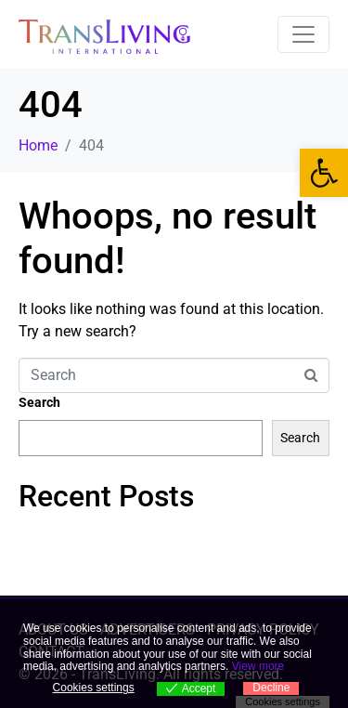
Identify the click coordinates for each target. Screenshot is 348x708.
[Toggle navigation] (303, 34)
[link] (324, 173)
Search (39, 402)
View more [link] (258, 666)
